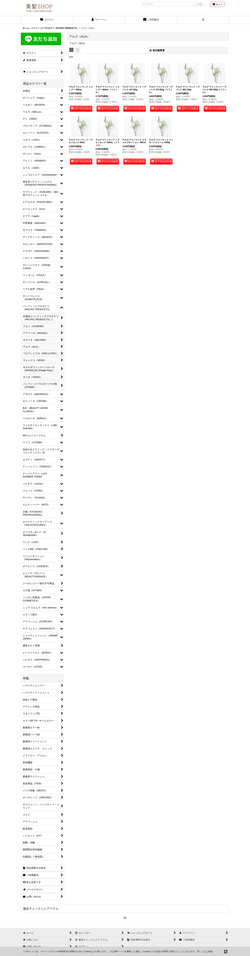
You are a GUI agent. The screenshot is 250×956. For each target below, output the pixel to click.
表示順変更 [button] (157, 50)
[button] (203, 20)
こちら (209, 951)
